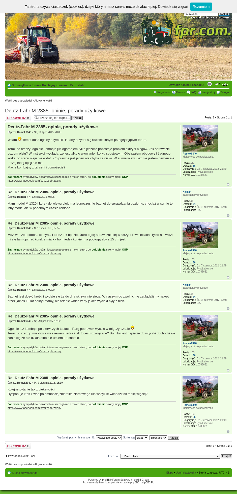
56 (194, 165)
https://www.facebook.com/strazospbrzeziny (34, 180)
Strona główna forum (26, 85)
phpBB (106, 479)
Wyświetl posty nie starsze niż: (89, 437)
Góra (228, 184)
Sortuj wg (135, 437)
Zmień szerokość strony (225, 84)
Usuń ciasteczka (186, 472)
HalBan (21, 196)
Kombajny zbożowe (55, 85)
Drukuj (209, 84)
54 (194, 204)
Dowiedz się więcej (173, 7)
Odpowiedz (18, 118)
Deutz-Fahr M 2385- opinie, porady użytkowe (55, 110)
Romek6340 (24, 132)
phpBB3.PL (147, 482)
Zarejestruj (208, 92)
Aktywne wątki (43, 100)
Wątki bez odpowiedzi (18, 100)
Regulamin (164, 92)
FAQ (193, 92)
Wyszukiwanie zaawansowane (209, 17)
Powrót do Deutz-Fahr (21, 455)
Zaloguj (224, 92)
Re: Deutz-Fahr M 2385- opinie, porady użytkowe (51, 192)
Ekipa (169, 472)
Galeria (180, 92)
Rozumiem (201, 7)
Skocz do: (112, 456)
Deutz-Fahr (77, 85)
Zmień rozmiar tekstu (217, 84)
